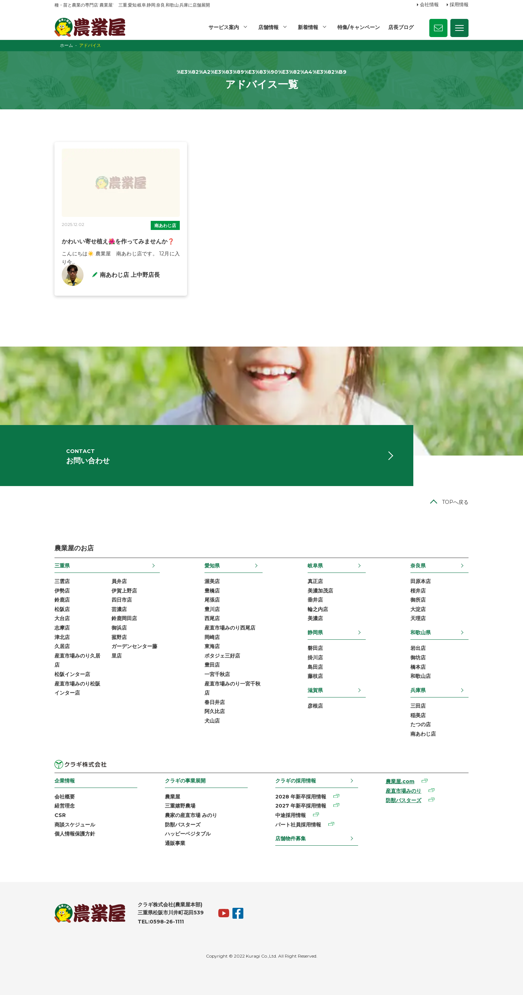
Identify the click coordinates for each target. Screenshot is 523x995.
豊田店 (212, 665)
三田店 (418, 706)
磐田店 (315, 648)
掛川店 (315, 657)
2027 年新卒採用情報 (300, 805)
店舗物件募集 (290, 838)
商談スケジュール (74, 824)
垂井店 (315, 599)
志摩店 (62, 627)
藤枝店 (315, 676)
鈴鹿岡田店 (124, 618)
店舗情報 (268, 27)
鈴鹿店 (62, 599)
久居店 (62, 646)
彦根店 (315, 706)
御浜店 (119, 627)
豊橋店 (212, 590)
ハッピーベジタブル (188, 833)
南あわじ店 (165, 225)
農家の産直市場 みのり (191, 815)
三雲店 (62, 581)
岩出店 (418, 648)
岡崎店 (212, 637)
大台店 (62, 618)
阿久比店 (214, 711)
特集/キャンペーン (358, 27)
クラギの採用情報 (295, 780)
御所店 (418, 599)
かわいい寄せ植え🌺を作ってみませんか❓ (118, 241)
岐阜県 (315, 565)
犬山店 (212, 720)
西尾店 (212, 618)
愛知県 (212, 565)
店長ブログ (401, 27)
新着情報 (308, 27)
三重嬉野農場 (180, 805)
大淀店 (418, 609)
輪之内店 (318, 609)
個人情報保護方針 (74, 833)
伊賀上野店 (124, 590)
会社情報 (429, 5)
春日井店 (214, 702)
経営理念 (64, 805)
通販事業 (175, 843)
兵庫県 (418, 690)
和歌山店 (420, 676)
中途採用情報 (290, 815)
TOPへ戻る (455, 502)
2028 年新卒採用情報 (300, 796)
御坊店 (418, 657)
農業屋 (172, 796)
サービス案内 (223, 27)
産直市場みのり (403, 791)
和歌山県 (420, 632)
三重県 (62, 565)
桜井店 (418, 590)
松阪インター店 (72, 674)
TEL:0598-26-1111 (161, 921)
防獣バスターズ (182, 824)
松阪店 (62, 609)
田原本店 (420, 581)
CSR (60, 815)
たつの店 (420, 724)
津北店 (62, 637)
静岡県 (315, 632)
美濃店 (315, 618)
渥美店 (212, 581)
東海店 (212, 646)
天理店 (418, 618)
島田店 (315, 666)
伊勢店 (62, 590)
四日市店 (122, 599)
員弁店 (119, 581)
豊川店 (212, 609)
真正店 (315, 581)
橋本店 (418, 666)
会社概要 (64, 796)
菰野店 (119, 637)
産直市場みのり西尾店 (229, 627)
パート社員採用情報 (298, 824)
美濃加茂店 (320, 590)
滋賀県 (315, 690)
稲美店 (418, 715)
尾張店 (212, 599)
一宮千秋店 (217, 674)
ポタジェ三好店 (222, 655)
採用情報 (459, 5)
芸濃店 (119, 609)
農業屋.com (400, 781)
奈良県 (418, 565)
